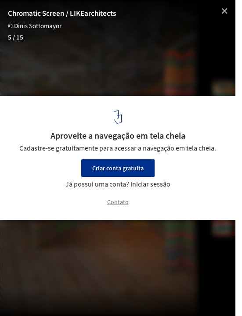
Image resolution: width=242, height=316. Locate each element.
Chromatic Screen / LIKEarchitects (62, 13)
